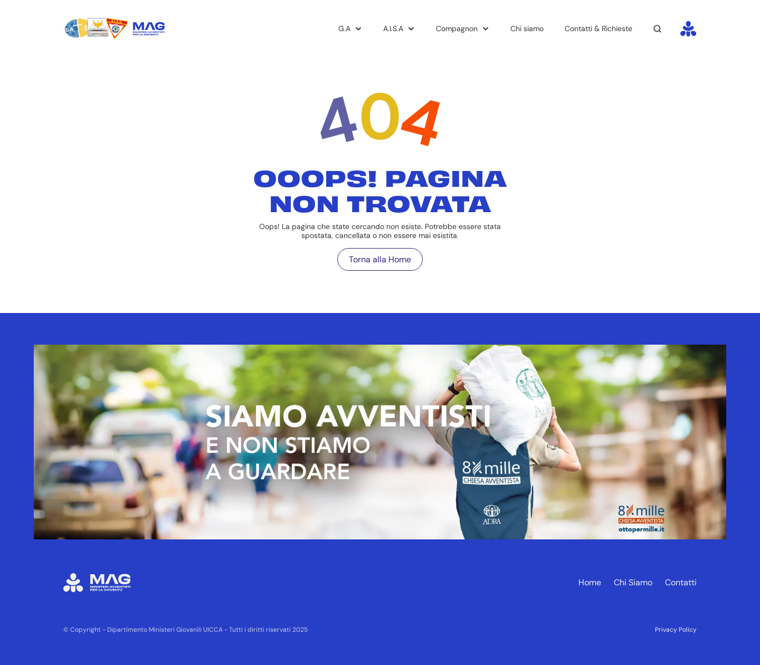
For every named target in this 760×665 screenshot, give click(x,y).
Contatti (681, 582)
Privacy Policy (676, 629)
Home (589, 582)
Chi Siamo (633, 582)
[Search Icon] (657, 29)
